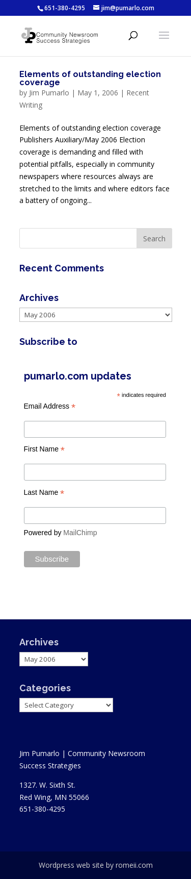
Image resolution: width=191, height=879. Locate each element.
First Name (44, 449)
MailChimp (80, 533)
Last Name (44, 492)
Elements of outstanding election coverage (90, 78)
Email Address (50, 406)
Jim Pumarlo (49, 92)
